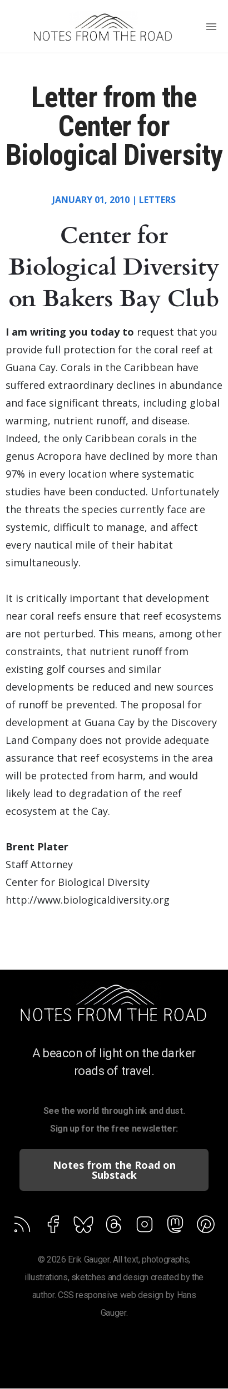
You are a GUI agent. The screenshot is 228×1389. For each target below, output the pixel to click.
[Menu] (211, 28)
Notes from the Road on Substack (114, 1170)
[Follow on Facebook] (53, 1226)
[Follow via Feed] (22, 1226)
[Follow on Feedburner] (83, 1226)
